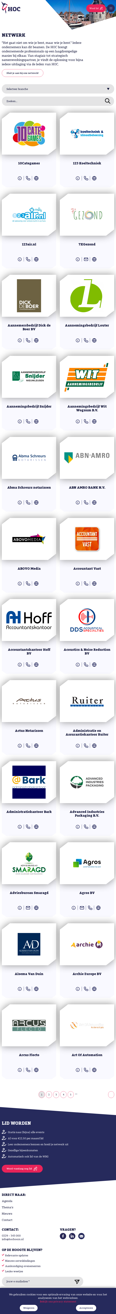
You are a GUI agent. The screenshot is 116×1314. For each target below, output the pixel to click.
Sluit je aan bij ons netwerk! (22, 73)
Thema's (7, 1207)
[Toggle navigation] (111, 8)
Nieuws (7, 1213)
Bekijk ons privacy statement (58, 1311)
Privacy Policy (48, 1292)
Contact (7, 1220)
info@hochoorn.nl (13, 1239)
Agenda (7, 1201)
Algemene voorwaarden (62, 1292)
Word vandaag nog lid (19, 1169)
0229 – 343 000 (11, 1235)
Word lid (94, 8)
